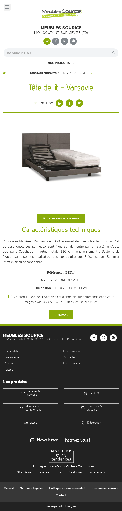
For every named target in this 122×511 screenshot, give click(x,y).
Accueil (9, 488)
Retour (61, 314)
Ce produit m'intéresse (61, 218)
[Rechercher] (114, 52)
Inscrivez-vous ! (77, 440)
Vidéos (9, 363)
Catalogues (75, 472)
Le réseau (44, 472)
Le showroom (71, 351)
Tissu (92, 73)
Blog (59, 472)
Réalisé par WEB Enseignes (61, 506)
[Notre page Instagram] (64, 41)
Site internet (24, 472)
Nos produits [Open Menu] (61, 62)
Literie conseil (72, 363)
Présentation (13, 351)
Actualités (69, 357)
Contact (61, 495)
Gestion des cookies (104, 488)
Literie (9, 369)
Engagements (97, 472)
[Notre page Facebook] (55, 41)
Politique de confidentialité (67, 488)
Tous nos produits (43, 73)
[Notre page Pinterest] (73, 41)
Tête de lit (79, 73)
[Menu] (7, 7)
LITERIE (65, 73)
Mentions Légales (31, 488)
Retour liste (43, 102)
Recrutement (13, 357)
